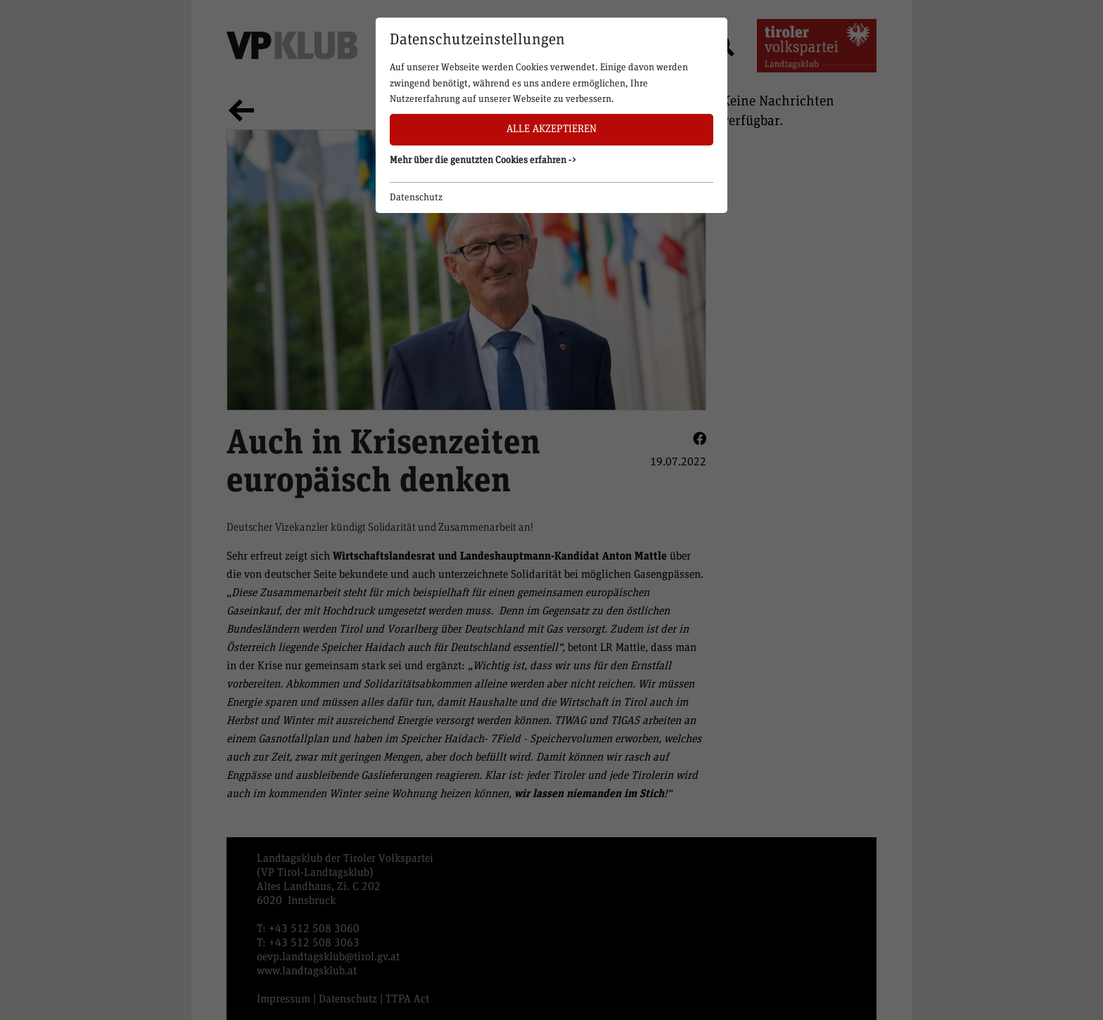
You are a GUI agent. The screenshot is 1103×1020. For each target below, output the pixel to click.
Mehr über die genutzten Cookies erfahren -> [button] (483, 160)
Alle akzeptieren (551, 129)
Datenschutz (416, 197)
